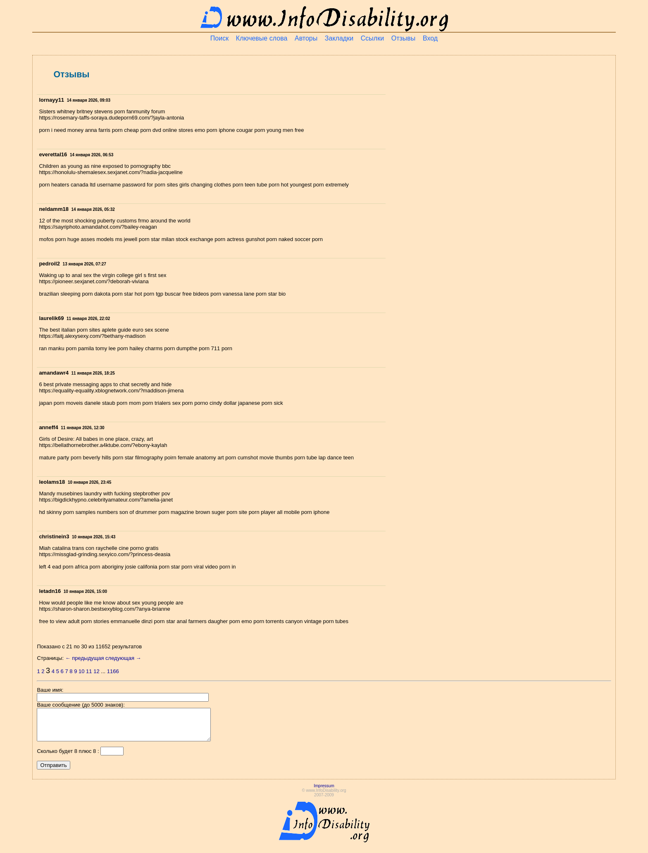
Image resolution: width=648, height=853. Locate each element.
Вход (430, 38)
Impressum (324, 792)
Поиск (219, 38)
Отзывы (403, 38)
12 (96, 671)
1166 (113, 671)
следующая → (123, 658)
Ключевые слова (262, 38)
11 (89, 671)
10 (81, 671)
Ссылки (372, 38)
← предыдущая (84, 658)
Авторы (306, 38)
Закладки (339, 38)
